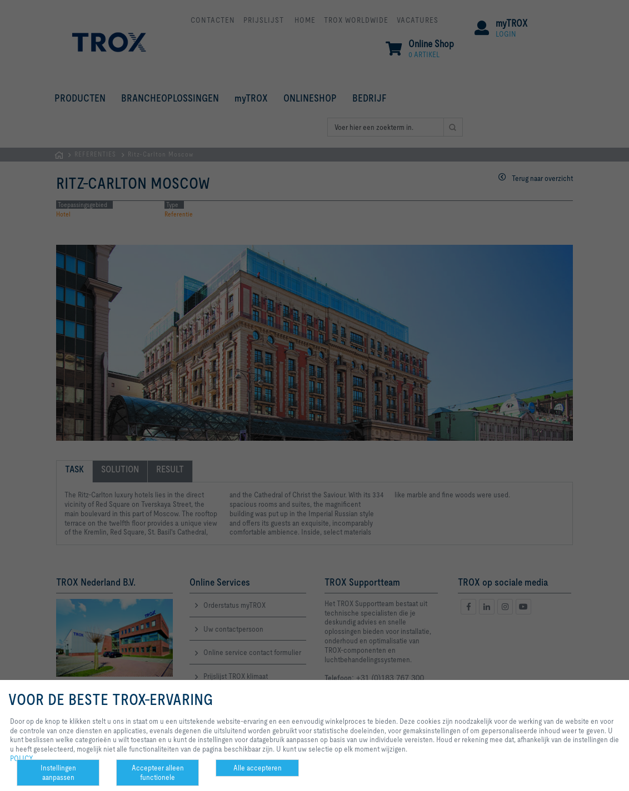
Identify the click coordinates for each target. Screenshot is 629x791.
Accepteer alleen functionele (158, 772)
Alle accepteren (257, 767)
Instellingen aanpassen (58, 772)
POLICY (21, 758)
